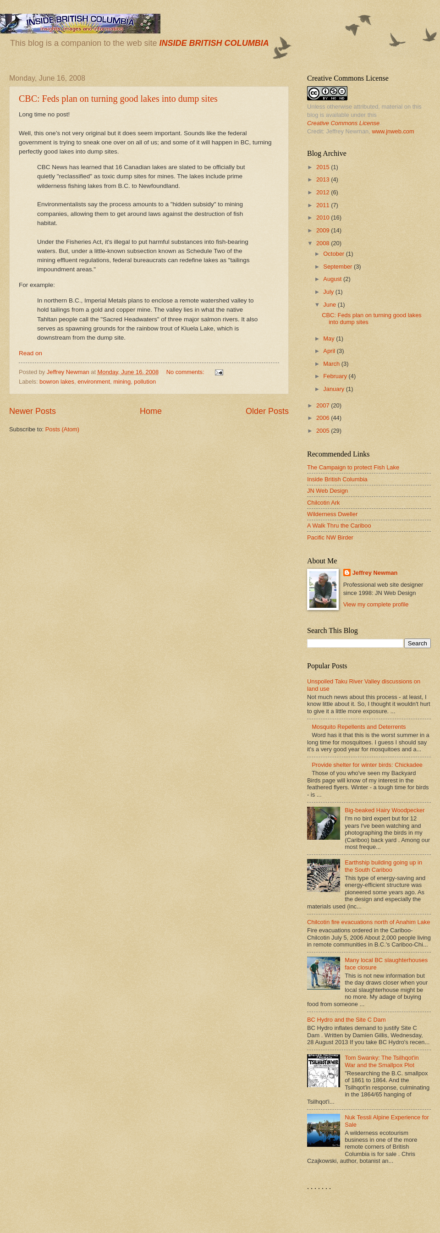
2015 (323, 167)
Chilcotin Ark (323, 502)
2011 (323, 205)
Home (151, 411)
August (333, 278)
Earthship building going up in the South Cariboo (383, 866)
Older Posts (267, 411)
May (329, 338)
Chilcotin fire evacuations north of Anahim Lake (368, 922)
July (329, 291)
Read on (30, 353)
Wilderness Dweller (332, 514)
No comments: (186, 372)
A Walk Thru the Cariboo (339, 525)
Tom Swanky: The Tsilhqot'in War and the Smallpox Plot (382, 1061)
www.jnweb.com (393, 131)
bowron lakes (56, 381)
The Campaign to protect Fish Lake (353, 467)
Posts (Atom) (62, 429)
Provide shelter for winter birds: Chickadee (367, 764)
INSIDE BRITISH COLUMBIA (214, 43)
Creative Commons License (343, 123)
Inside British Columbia (337, 479)
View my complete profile (376, 604)
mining (122, 381)
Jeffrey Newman (375, 572)
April (329, 350)
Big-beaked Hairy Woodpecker (384, 810)
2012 (323, 192)
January (334, 388)
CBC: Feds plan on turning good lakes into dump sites (118, 99)
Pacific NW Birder (330, 537)
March (332, 363)
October (334, 253)
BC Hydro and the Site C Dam (346, 1019)
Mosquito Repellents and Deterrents (359, 726)
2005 (323, 430)
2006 (323, 417)
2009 (323, 230)
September (338, 266)
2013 (323, 179)
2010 (323, 217)
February (335, 376)
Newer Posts (32, 411)
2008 (323, 243)
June (330, 304)
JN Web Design (327, 490)
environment (93, 381)
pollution (145, 381)
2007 (323, 405)
